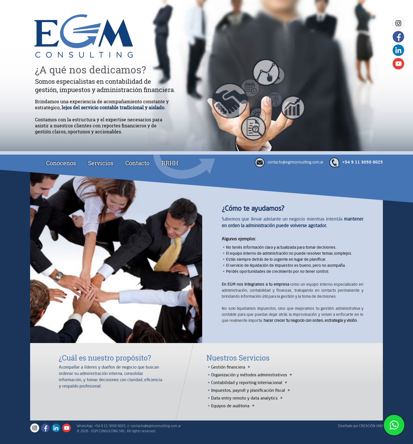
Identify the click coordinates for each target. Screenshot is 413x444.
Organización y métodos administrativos (249, 374)
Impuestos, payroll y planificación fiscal (248, 390)
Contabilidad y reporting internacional (246, 382)
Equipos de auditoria (230, 405)
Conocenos (61, 163)
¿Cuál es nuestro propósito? (105, 358)
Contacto (137, 163)
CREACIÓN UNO (371, 426)
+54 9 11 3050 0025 (362, 162)
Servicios (100, 163)
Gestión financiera (228, 367)
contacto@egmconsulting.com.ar (296, 162)
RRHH (169, 163)
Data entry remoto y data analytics (244, 398)
